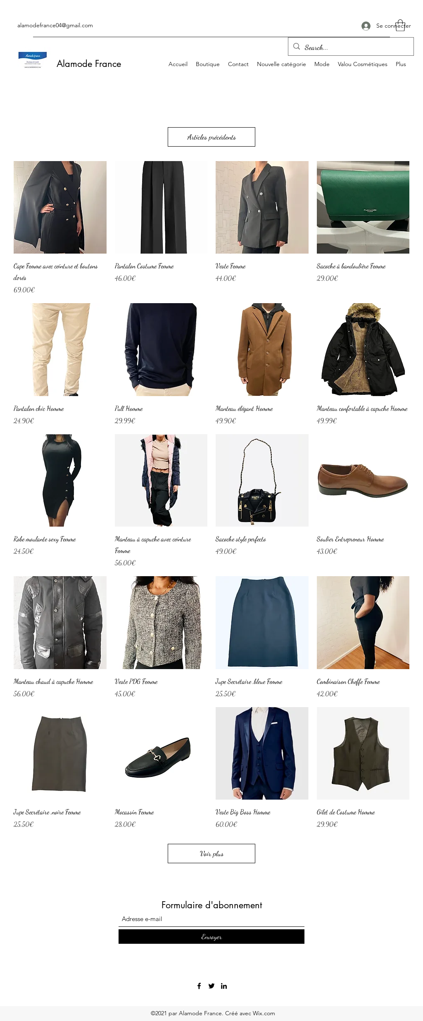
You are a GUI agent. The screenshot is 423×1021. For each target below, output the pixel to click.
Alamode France (89, 63)
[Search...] (350, 47)
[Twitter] (211, 986)
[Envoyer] (211, 936)
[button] (400, 25)
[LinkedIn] (224, 986)
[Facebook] (199, 986)
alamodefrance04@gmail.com (55, 25)
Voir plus (211, 853)
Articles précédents (212, 136)
